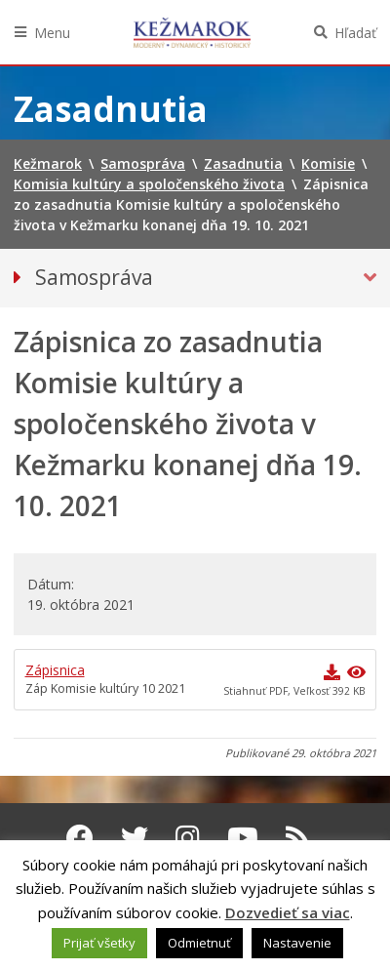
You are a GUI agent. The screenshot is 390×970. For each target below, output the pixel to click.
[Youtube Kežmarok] (242, 837)
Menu (52, 32)
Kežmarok (192, 32)
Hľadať (355, 32)
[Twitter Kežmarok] (134, 837)
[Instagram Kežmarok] (188, 837)
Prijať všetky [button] (99, 942)
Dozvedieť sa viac (287, 912)
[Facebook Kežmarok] (80, 837)
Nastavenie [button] (297, 942)
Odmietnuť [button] (199, 942)
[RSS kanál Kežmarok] (298, 837)
